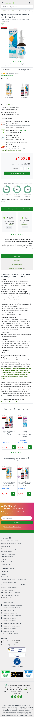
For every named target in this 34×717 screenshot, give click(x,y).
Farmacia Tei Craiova (8, 631)
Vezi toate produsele (24, 70)
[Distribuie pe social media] (2, 25)
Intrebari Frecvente (7, 556)
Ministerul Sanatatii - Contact (10, 595)
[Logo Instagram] (18, 696)
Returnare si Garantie (8, 554)
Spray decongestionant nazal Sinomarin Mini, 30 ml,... (25, 433)
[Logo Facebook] (12, 696)
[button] (14, 62)
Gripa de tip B (21, 368)
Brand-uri (4, 559)
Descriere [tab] (17, 256)
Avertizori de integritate (8, 582)
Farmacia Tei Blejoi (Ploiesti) (10, 634)
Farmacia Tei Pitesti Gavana (10, 626)
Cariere (3, 574)
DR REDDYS (9, 105)
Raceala (7, 370)
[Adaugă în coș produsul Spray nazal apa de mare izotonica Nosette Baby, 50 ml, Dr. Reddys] (13, 494)
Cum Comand (5, 546)
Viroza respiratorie (17, 370)
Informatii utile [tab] (17, 264)
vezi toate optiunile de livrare (11, 151)
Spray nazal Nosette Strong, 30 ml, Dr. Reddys (9, 432)
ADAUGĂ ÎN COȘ (17, 173)
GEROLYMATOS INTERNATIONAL (23, 441)
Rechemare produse (7, 562)
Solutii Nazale (8, 11)
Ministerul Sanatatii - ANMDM (10, 592)
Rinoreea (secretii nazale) (9, 376)
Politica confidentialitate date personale (13, 579)
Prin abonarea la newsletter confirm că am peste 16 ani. (16, 513)
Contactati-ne (5, 564)
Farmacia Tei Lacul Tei (9, 613)
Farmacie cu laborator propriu (10, 549)
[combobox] (17, 7)
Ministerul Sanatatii (7, 590)
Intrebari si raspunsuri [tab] (17, 268)
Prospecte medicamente (9, 587)
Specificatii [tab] (17, 260)
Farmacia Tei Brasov (8, 628)
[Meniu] (2, 2)
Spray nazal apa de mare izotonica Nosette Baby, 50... (9, 483)
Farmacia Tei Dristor (8, 610)
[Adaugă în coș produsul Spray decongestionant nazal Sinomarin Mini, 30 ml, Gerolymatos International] (30, 447)
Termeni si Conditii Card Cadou (11, 543)
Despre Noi (4, 572)
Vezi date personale (16, 527)
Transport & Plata (6, 551)
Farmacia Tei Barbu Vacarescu (11, 605)
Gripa (15, 368)
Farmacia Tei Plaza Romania (10, 608)
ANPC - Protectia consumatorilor (11, 598)
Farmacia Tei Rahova (8, 618)
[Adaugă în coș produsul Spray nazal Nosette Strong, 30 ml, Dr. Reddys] (14, 447)
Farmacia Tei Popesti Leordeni (11, 623)
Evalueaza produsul (7, 75)
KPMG (25, 690)
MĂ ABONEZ (17, 522)
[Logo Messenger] (15, 696)
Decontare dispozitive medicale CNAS (13, 585)
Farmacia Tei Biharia (8, 621)
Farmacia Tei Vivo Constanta (11, 615)
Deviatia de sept (6, 368)
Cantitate (15, 169)
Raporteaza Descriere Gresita (11, 402)
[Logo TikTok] (21, 696)
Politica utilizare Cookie (8, 577)
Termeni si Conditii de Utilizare (10, 541)
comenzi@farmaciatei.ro (11, 645)
